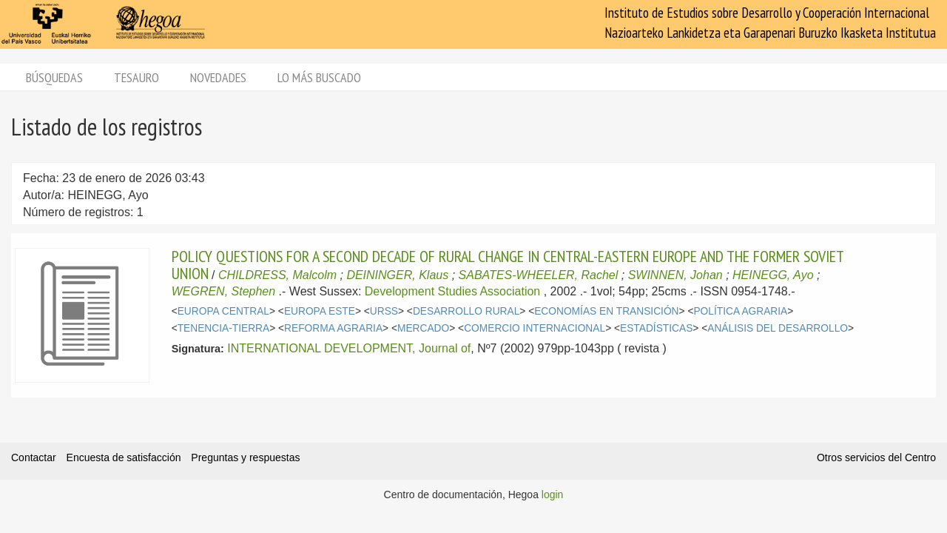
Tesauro (136, 77)
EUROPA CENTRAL (223, 311)
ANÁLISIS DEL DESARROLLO (777, 328)
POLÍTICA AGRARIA (740, 311)
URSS (384, 311)
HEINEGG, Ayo (773, 275)
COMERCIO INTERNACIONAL (534, 328)
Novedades (218, 77)
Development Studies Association (452, 291)
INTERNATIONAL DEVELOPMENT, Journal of (349, 348)
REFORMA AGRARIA (333, 328)
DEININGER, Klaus (397, 275)
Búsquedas (54, 77)
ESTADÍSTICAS (656, 328)
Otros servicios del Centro (876, 457)
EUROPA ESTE (319, 311)
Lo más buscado (319, 77)
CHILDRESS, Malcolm (277, 275)
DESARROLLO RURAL (466, 311)
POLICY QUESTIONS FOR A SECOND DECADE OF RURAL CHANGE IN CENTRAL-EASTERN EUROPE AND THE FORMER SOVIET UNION (507, 264)
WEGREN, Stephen (224, 291)
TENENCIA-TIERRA (224, 328)
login (553, 494)
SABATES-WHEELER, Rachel (539, 275)
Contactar (33, 457)
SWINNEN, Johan (675, 275)
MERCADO (423, 328)
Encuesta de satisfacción (124, 457)
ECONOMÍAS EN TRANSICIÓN (606, 311)
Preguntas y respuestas (245, 457)
